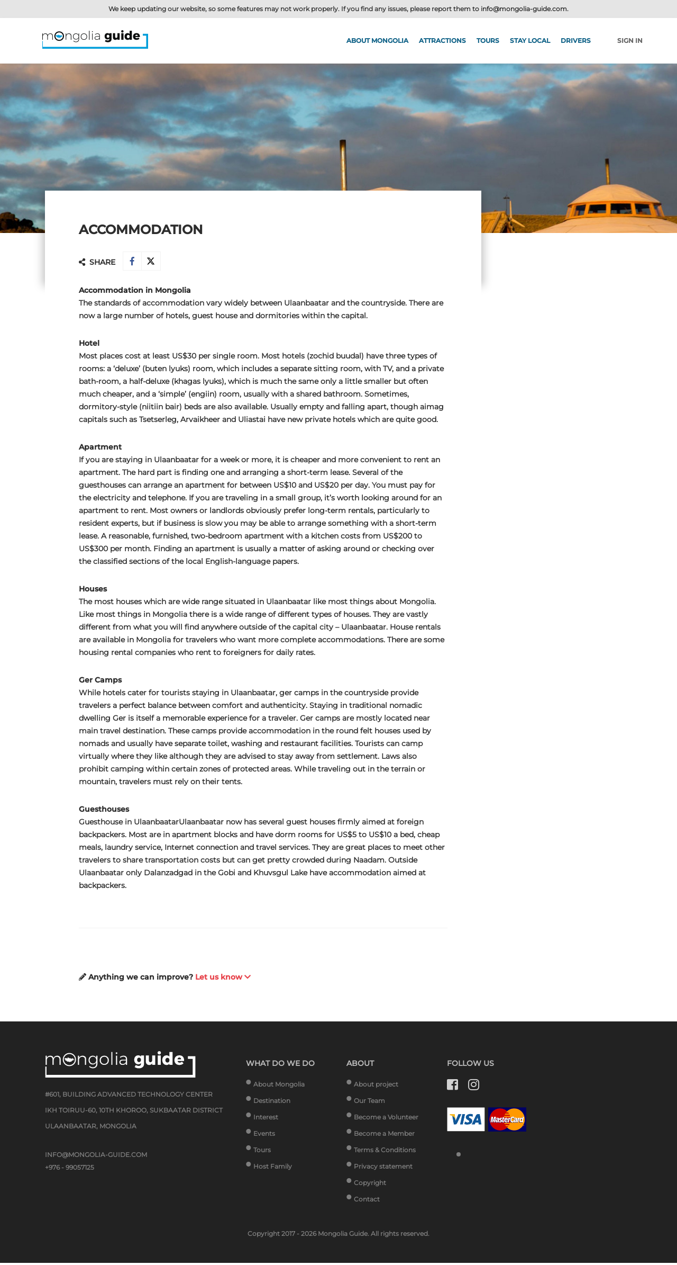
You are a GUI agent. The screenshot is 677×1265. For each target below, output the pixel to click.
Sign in (630, 40)
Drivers (576, 40)
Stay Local (530, 40)
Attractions (442, 40)
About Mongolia (377, 40)
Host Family (272, 1168)
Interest (265, 1119)
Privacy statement (383, 1168)
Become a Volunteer (386, 1119)
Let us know (223, 979)
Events (264, 1136)
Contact (367, 1201)
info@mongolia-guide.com (524, 9)
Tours (488, 40)
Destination (271, 1103)
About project (376, 1086)
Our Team (369, 1103)
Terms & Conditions (385, 1152)
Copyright (370, 1185)
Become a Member (384, 1136)
